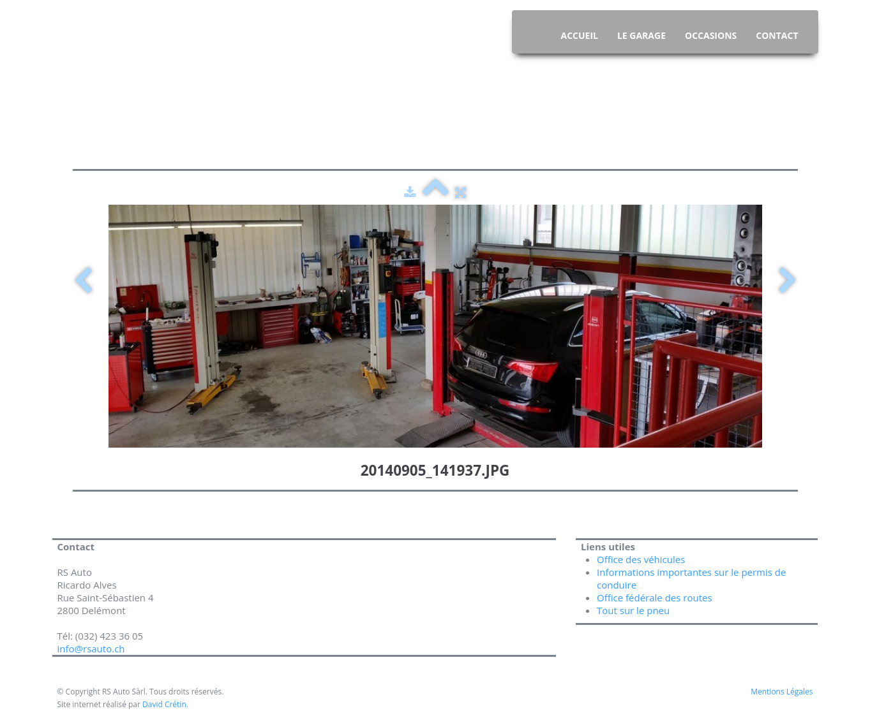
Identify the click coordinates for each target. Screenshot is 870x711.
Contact (777, 35)
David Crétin (164, 704)
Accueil (578, 35)
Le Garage (641, 35)
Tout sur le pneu (633, 610)
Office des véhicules (641, 559)
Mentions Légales (782, 691)
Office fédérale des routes (654, 597)
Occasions (711, 35)
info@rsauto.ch (92, 648)
